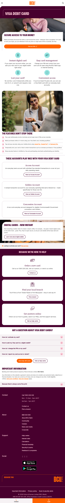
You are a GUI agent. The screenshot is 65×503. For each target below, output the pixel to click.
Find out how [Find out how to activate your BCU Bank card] (24, 246)
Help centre (25, 435)
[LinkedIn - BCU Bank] (26, 456)
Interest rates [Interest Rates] (26, 438)
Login (48, 500)
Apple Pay (37, 144)
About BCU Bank (27, 418)
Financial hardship (27, 444)
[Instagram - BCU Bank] (24, 456)
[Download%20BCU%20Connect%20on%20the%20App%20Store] (29, 463)
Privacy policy (32, 491)
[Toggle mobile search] (63, 3)
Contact (16, 500)
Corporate (25, 430)
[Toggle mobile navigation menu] (2, 3)
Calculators (25, 441)
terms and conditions (12, 378)
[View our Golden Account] (32, 194)
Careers (24, 424)
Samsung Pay (54, 144)
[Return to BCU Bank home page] (32, 3)
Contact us (25, 406)
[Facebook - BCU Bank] (22, 456)
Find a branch (26, 409)
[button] (32, 46)
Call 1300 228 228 (28, 395)
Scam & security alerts (46, 491)
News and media (27, 427)
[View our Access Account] (32, 175)
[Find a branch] (32, 297)
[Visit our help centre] (32, 321)
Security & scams (27, 447)
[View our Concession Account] (32, 214)
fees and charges (23, 378)
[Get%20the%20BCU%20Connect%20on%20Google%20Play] (29, 468)
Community (25, 421)
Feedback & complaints (29, 450)
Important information (19, 491)
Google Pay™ (44, 144)
